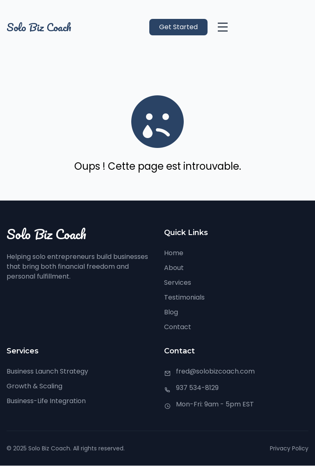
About (174, 267)
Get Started (178, 27)
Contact (177, 327)
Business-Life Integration (46, 401)
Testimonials (184, 297)
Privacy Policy (289, 448)
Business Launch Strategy (47, 371)
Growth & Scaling (34, 386)
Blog (171, 312)
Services (177, 282)
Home (173, 253)
